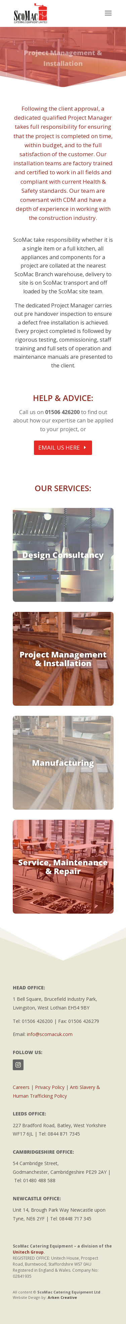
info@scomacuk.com (50, 1034)
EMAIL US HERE (59, 447)
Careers (21, 1087)
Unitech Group (28, 1252)
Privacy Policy (50, 1087)
